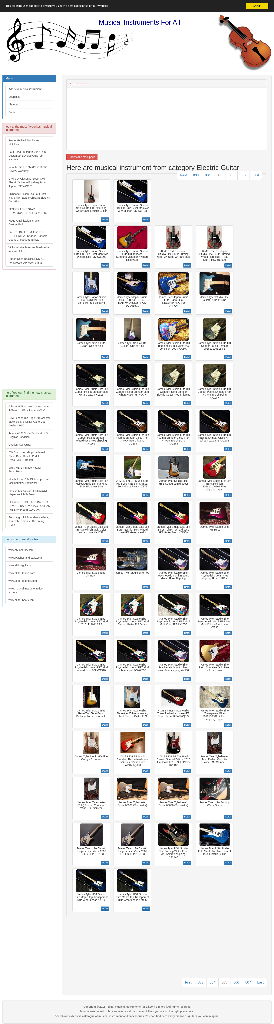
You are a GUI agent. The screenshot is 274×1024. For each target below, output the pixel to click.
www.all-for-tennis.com (21, 573)
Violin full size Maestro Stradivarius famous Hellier (28, 249)
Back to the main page (82, 157)
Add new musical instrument (24, 89)
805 (220, 175)
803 (196, 175)
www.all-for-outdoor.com (22, 580)
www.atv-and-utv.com (21, 549)
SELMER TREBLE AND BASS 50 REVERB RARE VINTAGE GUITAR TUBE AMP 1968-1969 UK (29, 506)
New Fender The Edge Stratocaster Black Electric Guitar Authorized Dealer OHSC (29, 421)
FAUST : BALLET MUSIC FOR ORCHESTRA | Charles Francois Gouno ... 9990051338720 (27, 236)
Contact (13, 112)
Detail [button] (105, 219)
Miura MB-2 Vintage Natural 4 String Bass (25, 469)
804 (208, 175)
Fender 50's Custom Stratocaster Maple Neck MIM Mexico (27, 492)
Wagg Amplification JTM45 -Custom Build (24, 222)
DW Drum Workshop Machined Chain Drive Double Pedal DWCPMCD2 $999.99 (26, 456)
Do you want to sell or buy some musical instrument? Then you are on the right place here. (137, 1011)
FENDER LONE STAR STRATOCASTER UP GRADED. (27, 211)
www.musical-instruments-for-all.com (25, 590)
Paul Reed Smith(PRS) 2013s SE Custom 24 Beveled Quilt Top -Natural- (28, 155)
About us (13, 104)
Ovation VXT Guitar (19, 444)
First (183, 175)
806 (231, 175)
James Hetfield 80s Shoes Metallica (23, 142)
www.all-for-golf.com (20, 565)
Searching (14, 96)
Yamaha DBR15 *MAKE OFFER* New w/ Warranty (27, 169)
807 (243, 175)
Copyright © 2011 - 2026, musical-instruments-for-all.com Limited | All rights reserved (137, 1006)
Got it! (257, 6)
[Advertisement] (29, 331)
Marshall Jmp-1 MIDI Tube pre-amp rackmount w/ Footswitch (29, 481)
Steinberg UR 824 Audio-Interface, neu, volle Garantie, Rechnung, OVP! (28, 521)
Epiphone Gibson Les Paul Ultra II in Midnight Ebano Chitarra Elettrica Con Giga (29, 197)
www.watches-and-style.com (25, 557)
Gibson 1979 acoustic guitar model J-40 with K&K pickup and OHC (28, 408)
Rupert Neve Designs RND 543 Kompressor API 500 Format (26, 260)
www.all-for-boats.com (21, 600)
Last (256, 175)
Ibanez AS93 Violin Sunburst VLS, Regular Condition (28, 435)
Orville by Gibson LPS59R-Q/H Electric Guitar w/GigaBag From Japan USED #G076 (27, 182)
